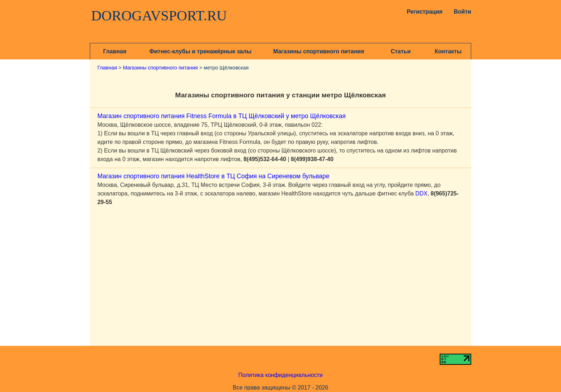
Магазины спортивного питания (318, 51)
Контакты (448, 51)
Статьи (401, 51)
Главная (114, 51)
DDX (421, 193)
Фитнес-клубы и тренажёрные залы (200, 51)
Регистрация (423, 12)
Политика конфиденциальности (280, 375)
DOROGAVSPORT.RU (159, 15)
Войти (462, 12)
